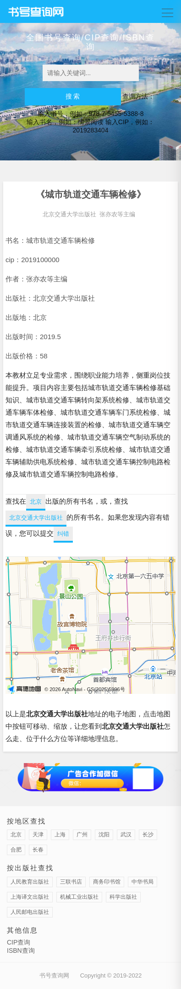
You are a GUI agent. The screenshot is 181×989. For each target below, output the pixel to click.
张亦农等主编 (117, 214)
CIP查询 (18, 942)
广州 (82, 834)
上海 (60, 834)
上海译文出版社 (30, 897)
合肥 (16, 849)
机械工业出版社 (79, 897)
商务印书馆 (107, 882)
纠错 (63, 533)
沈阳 (104, 834)
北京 (36, 501)
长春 (38, 849)
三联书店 (71, 882)
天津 (38, 834)
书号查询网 (54, 975)
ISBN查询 (21, 950)
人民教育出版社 (30, 882)
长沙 (148, 834)
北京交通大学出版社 (69, 214)
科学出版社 (123, 897)
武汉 (126, 834)
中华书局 (143, 882)
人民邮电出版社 (30, 912)
